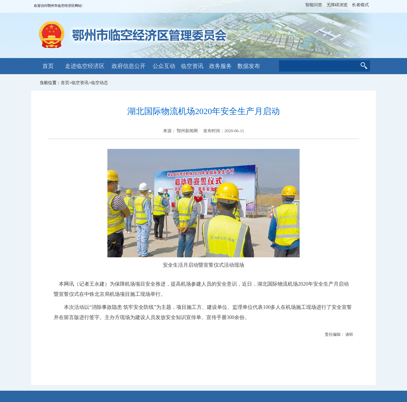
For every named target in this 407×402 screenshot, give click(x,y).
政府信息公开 (129, 66)
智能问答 (313, 5)
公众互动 (164, 66)
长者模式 (360, 5)
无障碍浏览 (337, 5)
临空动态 (99, 82)
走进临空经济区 (85, 66)
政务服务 (220, 66)
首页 (48, 66)
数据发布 (248, 66)
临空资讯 (192, 66)
